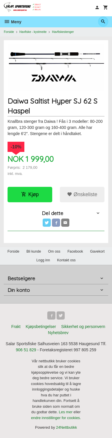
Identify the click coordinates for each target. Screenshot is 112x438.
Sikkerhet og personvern (83, 326)
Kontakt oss (66, 260)
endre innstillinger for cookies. (56, 418)
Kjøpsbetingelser (41, 326)
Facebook (75, 251)
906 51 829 (26, 349)
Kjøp (30, 194)
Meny (12, 21)
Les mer (66, 412)
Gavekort (97, 251)
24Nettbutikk (66, 427)
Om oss (54, 251)
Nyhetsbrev (58, 332)
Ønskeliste (82, 194)
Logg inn (43, 260)
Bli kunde (33, 251)
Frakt (16, 326)
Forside (9, 31)
